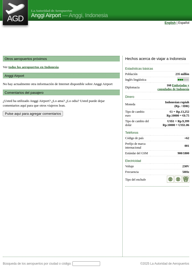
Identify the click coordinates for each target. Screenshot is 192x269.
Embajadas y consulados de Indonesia (173, 87)
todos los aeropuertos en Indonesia (33, 67)
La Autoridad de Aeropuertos (51, 11)
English (170, 23)
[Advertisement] (96, 40)
